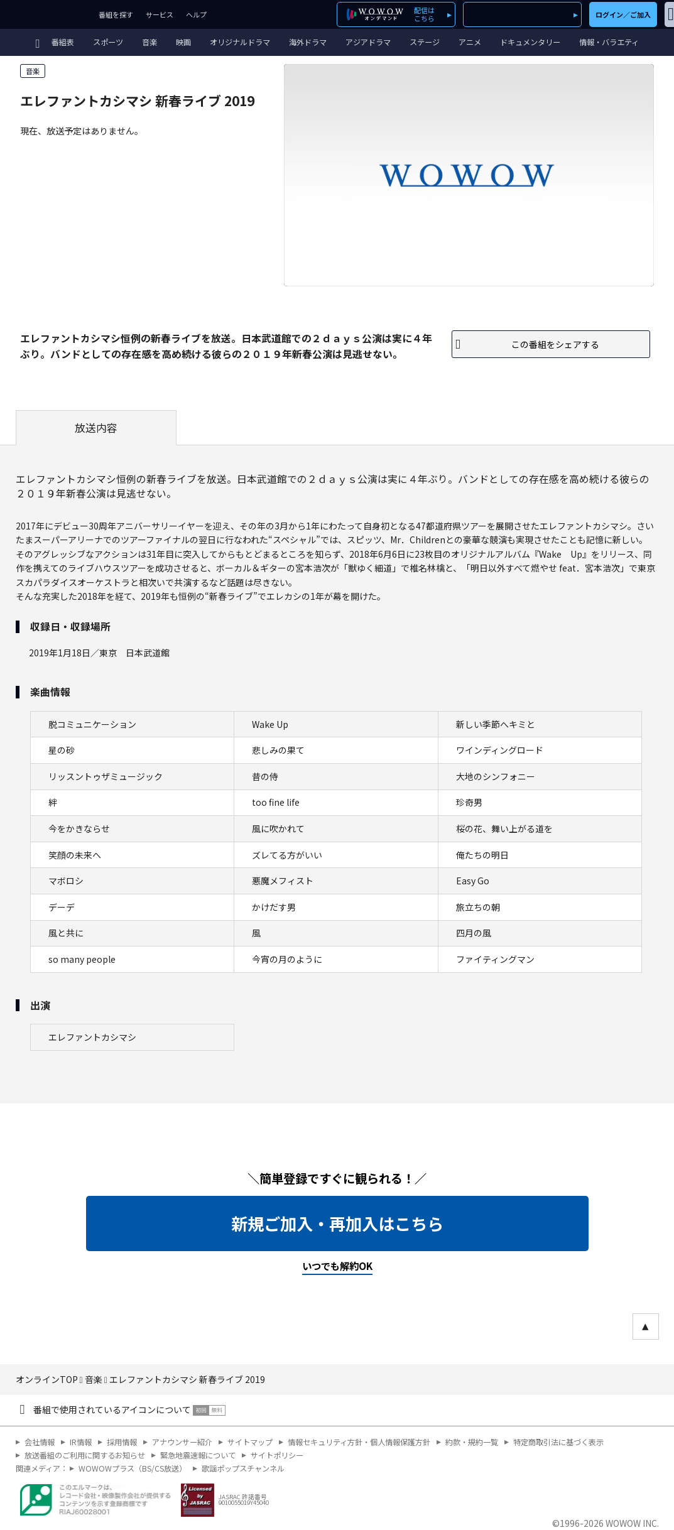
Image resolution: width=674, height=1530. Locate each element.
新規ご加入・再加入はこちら (337, 1223)
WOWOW (46, 14)
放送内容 (96, 427)
